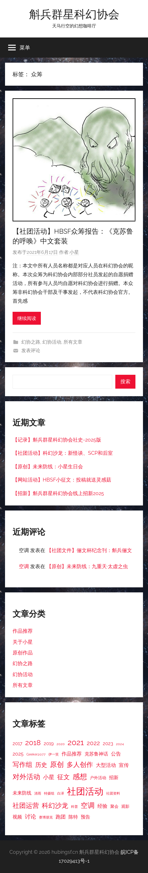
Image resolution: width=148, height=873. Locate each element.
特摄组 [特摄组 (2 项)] (49, 793)
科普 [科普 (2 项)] (74, 806)
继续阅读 (26, 318)
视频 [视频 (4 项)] (17, 816)
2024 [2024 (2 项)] (120, 744)
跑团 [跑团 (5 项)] (61, 817)
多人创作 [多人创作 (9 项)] (80, 764)
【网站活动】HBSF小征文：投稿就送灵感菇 (62, 480)
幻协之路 (30, 342)
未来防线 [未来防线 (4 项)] (22, 793)
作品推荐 (23, 631)
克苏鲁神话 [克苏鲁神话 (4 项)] (96, 753)
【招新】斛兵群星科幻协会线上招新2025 (58, 493)
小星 (74, 252)
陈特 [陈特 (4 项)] (73, 816)
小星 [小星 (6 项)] (48, 777)
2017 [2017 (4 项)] (17, 743)
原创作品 (23, 653)
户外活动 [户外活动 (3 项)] (98, 777)
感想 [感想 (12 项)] (80, 777)
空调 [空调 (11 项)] (88, 805)
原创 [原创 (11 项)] (57, 764)
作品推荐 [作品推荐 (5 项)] (72, 754)
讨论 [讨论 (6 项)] (30, 816)
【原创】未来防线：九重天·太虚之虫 (87, 566)
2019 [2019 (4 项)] (49, 743)
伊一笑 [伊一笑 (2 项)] (53, 754)
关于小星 (23, 642)
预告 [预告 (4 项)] (85, 816)
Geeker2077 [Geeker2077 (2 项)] (36, 754)
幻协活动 (51, 342)
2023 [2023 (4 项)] (108, 743)
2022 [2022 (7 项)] (93, 742)
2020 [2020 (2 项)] (61, 744)
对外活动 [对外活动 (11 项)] (26, 777)
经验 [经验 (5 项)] (102, 806)
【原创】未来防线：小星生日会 (48, 467)
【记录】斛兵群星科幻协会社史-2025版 (57, 440)
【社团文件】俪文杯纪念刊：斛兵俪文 (89, 550)
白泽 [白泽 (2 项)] (60, 793)
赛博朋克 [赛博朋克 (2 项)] (46, 817)
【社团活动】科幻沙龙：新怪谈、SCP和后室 (63, 453)
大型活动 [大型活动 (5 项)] (106, 765)
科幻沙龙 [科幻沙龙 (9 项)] (55, 805)
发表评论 (30, 350)
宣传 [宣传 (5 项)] (124, 765)
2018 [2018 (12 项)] (33, 743)
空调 (24, 566)
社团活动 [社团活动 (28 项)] (85, 791)
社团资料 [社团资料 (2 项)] (113, 793)
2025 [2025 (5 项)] (18, 754)
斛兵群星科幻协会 (74, 14)
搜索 (125, 382)
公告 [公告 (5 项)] (116, 754)
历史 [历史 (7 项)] (41, 764)
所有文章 (72, 342)
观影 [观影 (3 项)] (125, 806)
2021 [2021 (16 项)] (76, 742)
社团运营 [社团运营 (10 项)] (26, 805)
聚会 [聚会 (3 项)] (114, 806)
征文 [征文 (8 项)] (63, 777)
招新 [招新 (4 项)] (113, 777)
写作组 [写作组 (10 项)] (22, 764)
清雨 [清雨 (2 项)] (37, 793)
